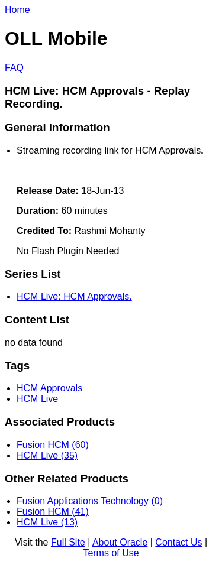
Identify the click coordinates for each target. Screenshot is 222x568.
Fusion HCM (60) (53, 445)
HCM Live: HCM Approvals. (74, 296)
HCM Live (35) (47, 455)
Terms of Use (111, 553)
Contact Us (178, 542)
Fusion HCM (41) (53, 512)
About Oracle (119, 542)
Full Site (68, 542)
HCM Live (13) (47, 522)
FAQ (14, 68)
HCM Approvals (49, 388)
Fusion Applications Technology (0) (90, 501)
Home (17, 10)
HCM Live (37, 399)
